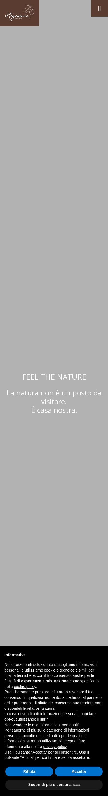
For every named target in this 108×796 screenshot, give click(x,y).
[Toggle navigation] (99, 8)
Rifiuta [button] (29, 771)
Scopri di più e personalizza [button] (54, 784)
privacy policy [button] (55, 746)
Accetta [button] (79, 771)
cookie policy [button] (25, 686)
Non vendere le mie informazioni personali (41, 725)
